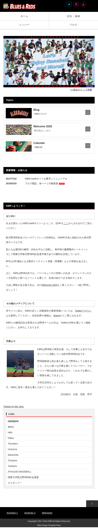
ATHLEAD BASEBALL (19, 471)
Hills (10, 432)
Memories (47, 512)
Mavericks (13, 455)
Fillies (11, 438)
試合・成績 (73, 16)
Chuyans (12, 460)
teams (56, 315)
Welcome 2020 (49, 285)
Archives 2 (29, 512)
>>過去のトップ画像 (81, 89)
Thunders (13, 443)
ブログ (73, 24)
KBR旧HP (13, 421)
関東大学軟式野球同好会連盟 (23, 477)
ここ (66, 223)
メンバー (24, 24)
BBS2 (11, 427)
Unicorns (12, 449)
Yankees (12, 466)
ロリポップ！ (15, 482)
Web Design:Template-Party (49, 525)
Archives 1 (12, 512)
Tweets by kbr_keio (13, 406)
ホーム (24, 16)
